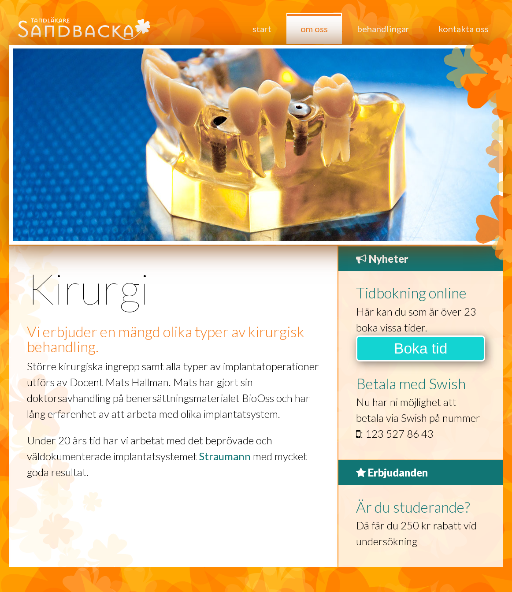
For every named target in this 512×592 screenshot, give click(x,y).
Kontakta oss (463, 28)
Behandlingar (383, 28)
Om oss (314, 28)
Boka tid (420, 348)
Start (261, 28)
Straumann (225, 456)
